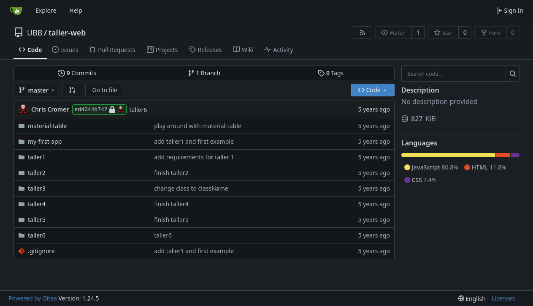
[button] (72, 90)
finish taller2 (171, 173)
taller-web (67, 32)
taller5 (37, 220)
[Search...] (512, 74)
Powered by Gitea (32, 298)
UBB (35, 32)
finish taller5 (171, 220)
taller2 (37, 173)
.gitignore (41, 251)
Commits (77, 73)
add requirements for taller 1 (194, 157)
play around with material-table (197, 126)
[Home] (16, 10)
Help (75, 10)
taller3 (37, 188)
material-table (47, 126)
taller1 (37, 157)
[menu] (472, 299)
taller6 (138, 110)
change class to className (191, 188)
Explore (45, 10)
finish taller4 (171, 204)
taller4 (37, 204)
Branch (204, 73)
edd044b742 (99, 109)
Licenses (503, 298)
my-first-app (45, 141)
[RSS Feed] (362, 32)
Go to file (104, 90)
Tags (331, 73)
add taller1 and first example (194, 141)
